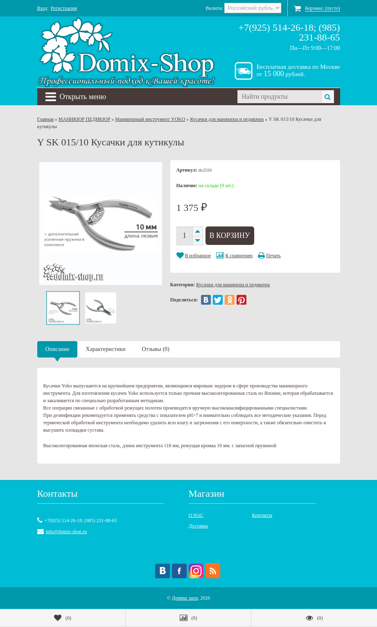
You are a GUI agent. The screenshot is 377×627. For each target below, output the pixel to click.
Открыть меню (75, 97)
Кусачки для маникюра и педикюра (227, 119)
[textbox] (279, 96)
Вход (42, 8)
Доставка (198, 526)
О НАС (196, 515)
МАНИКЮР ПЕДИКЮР (85, 119)
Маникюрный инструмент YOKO (150, 119)
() (62, 618)
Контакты (262, 515)
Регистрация (64, 8)
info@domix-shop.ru (66, 531)
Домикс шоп (185, 598)
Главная (45, 119)
